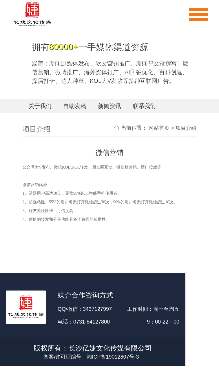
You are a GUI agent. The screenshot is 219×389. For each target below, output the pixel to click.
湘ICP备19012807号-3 (113, 357)
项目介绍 (186, 128)
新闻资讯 (109, 106)
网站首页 (159, 128)
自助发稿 (74, 106)
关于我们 (40, 106)
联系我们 (144, 106)
